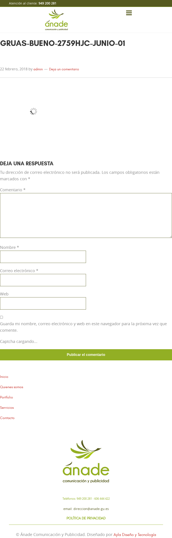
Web (4, 294)
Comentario (13, 189)
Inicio (4, 377)
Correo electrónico (19, 270)
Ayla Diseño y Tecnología (135, 534)
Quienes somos (11, 387)
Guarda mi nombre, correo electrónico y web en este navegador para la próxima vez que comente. (83, 327)
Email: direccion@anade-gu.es (86, 509)
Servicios (7, 408)
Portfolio (6, 397)
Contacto (7, 418)
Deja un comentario (64, 69)
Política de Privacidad (86, 518)
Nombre (9, 247)
